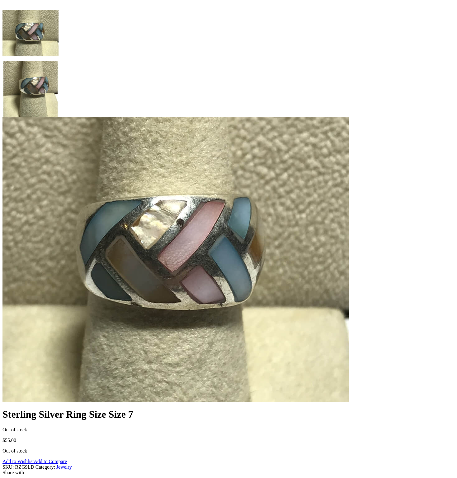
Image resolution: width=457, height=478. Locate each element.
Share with (13, 472)
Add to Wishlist (18, 461)
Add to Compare (50, 461)
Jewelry (64, 467)
